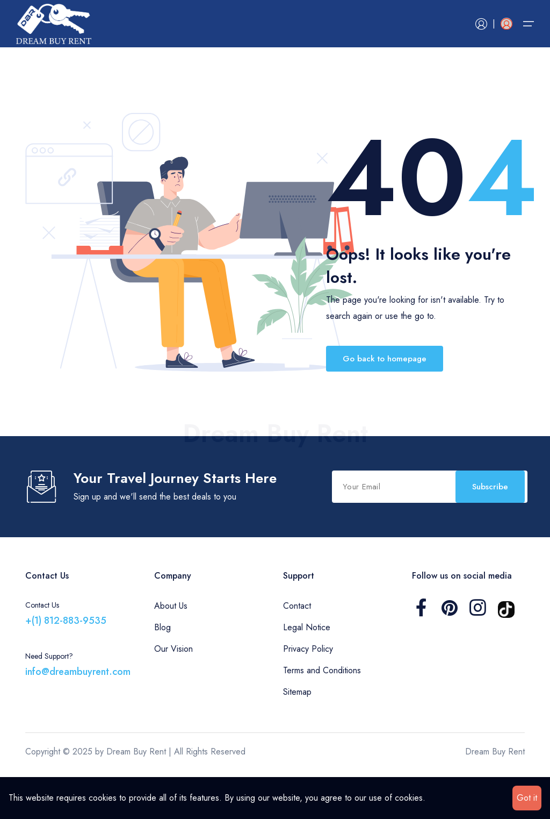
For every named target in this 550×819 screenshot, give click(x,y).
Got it (527, 798)
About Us (170, 654)
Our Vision (173, 697)
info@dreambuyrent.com (78, 720)
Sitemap (297, 740)
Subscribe (285, 537)
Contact (297, 654)
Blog (162, 676)
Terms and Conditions (322, 719)
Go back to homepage (384, 359)
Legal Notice (306, 676)
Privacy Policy (308, 697)
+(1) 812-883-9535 (65, 669)
